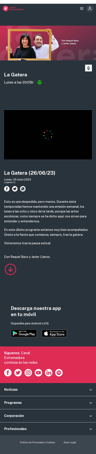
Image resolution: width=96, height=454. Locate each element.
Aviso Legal (69, 442)
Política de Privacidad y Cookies (37, 442)
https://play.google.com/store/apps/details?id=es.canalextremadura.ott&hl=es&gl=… (24, 333)
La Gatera (15, 75)
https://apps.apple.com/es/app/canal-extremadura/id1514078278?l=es (54, 333)
